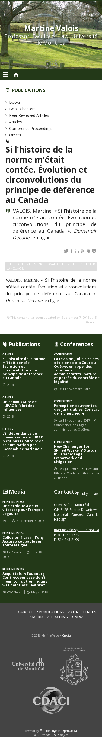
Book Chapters (22, 108)
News (79, 617)
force (50, 731)
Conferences (83, 612)
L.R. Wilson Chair (48, 735)
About (26, 612)
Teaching (59, 617)
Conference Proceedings (30, 128)
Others (15, 135)
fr (47, 63)
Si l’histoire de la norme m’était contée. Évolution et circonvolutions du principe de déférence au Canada (51, 287)
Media (37, 617)
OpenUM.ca (69, 731)
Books (15, 102)
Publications (29, 90)
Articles (15, 121)
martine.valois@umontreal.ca (76, 530)
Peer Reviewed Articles (29, 115)
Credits (66, 635)
